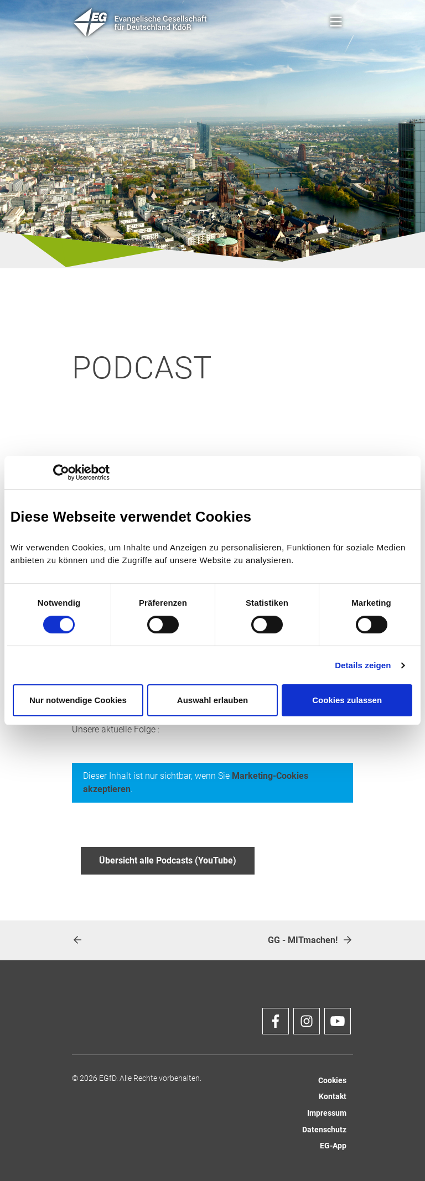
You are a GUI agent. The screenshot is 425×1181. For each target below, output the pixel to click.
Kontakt (332, 1096)
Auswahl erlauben (212, 700)
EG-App (333, 1146)
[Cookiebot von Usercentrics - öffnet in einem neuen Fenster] (61, 472)
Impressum (326, 1113)
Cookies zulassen (347, 700)
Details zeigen (363, 665)
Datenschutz (324, 1130)
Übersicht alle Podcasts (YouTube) (167, 860)
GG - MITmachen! (310, 940)
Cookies (332, 1080)
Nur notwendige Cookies (78, 700)
